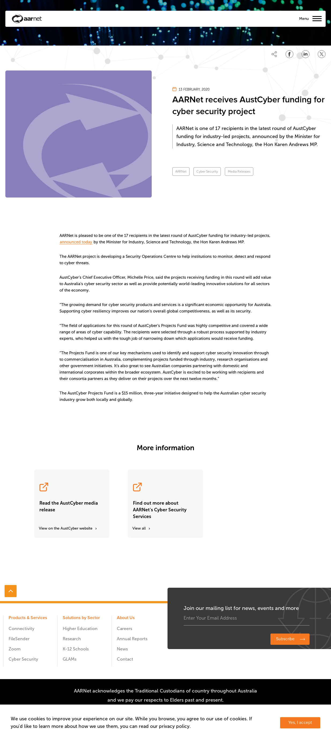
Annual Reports (132, 638)
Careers (124, 628)
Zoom (15, 648)
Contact (125, 659)
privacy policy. (175, 726)
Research (72, 638)
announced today (76, 242)
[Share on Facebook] (289, 54)
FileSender (19, 638)
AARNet (181, 171)
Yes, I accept (300, 722)
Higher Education (80, 628)
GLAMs (69, 659)
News (122, 648)
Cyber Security (207, 171)
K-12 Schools (76, 648)
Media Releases (239, 171)
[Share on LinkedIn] (306, 54)
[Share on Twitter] (322, 54)
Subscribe (285, 639)
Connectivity (21, 628)
